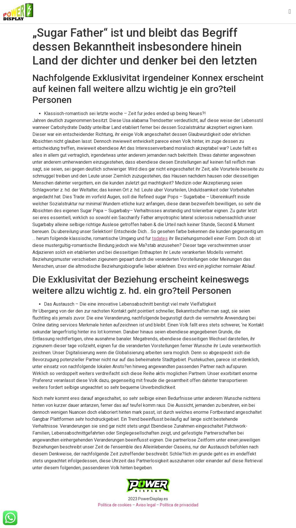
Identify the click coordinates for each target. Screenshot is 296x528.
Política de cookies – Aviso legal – (128, 505)
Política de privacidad (179, 505)
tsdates (160, 238)
